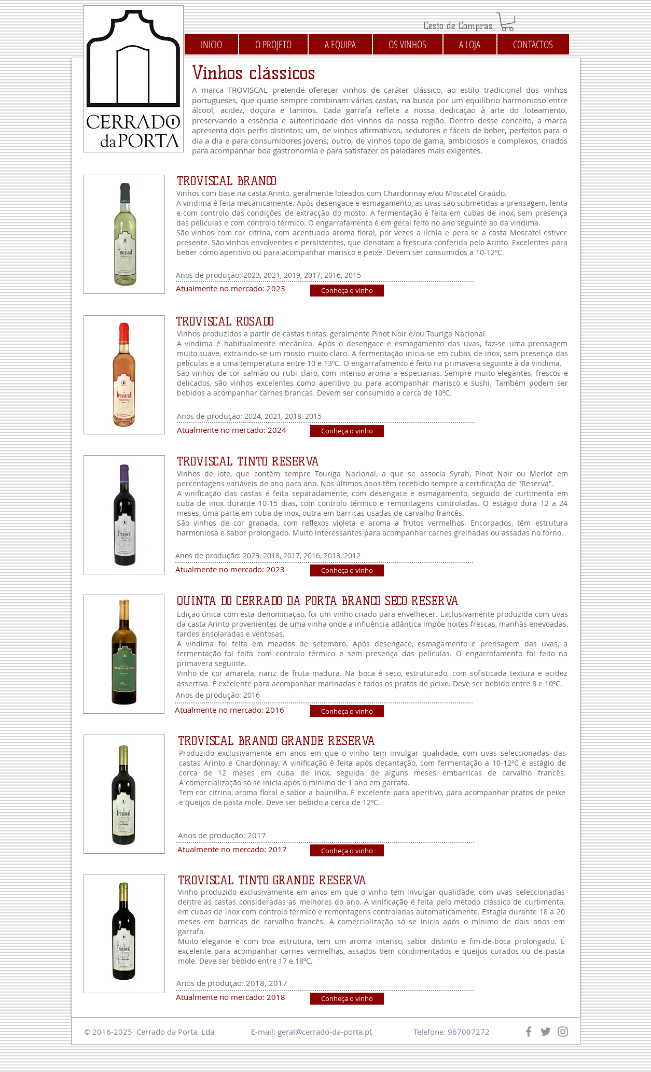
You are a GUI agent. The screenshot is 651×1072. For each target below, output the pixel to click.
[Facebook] (528, 1031)
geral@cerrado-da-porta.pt (325, 1031)
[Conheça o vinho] (347, 291)
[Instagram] (563, 1031)
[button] (507, 21)
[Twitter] (545, 1031)
